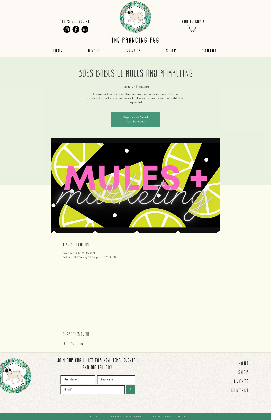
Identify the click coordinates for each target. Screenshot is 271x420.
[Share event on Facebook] (64, 343)
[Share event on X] (72, 343)
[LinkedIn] (84, 29)
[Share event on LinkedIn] (81, 343)
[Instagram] (66, 29)
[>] (130, 389)
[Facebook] (75, 29)
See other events (135, 121)
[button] (191, 28)
